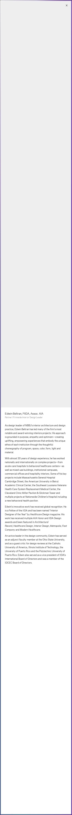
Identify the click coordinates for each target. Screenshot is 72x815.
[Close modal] (67, 5)
